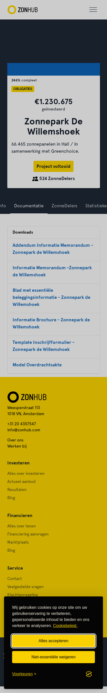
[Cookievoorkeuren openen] (24, 674)
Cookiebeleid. (65, 625)
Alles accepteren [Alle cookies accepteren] (53, 641)
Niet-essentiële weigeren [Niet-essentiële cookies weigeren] (53, 657)
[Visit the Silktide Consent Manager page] (89, 674)
